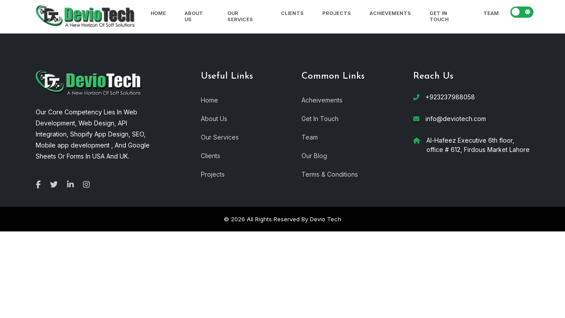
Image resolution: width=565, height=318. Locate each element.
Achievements (390, 13)
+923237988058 (450, 97)
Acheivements (322, 99)
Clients (292, 13)
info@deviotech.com (456, 118)
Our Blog (314, 155)
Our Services (240, 16)
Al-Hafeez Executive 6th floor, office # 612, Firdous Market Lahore (478, 144)
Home (158, 13)
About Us (194, 16)
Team (491, 13)
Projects (336, 13)
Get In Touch (438, 16)
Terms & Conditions (329, 174)
